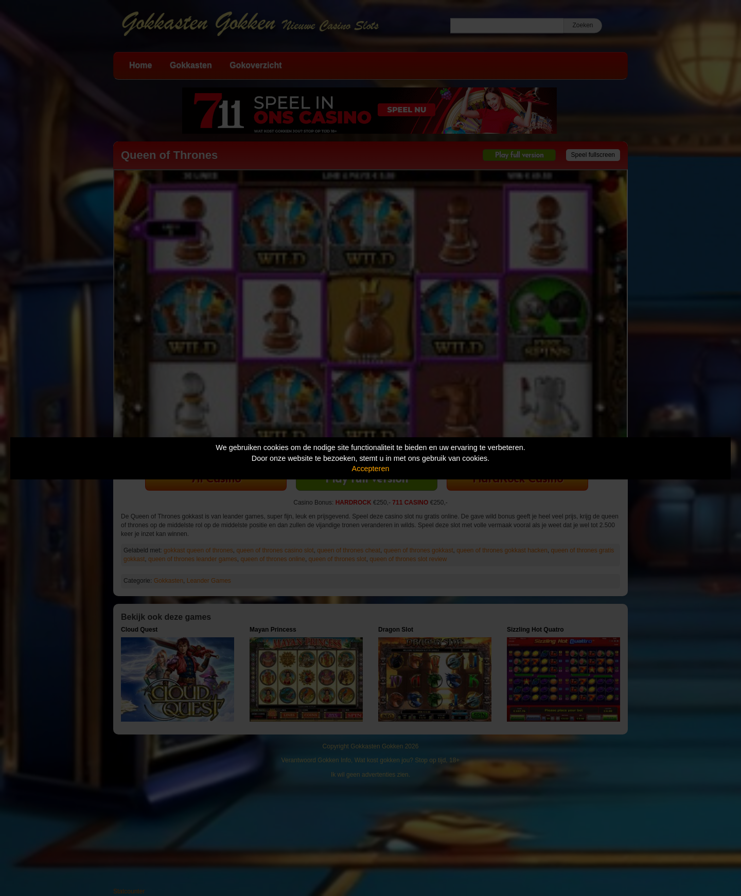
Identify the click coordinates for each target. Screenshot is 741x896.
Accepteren (371, 468)
